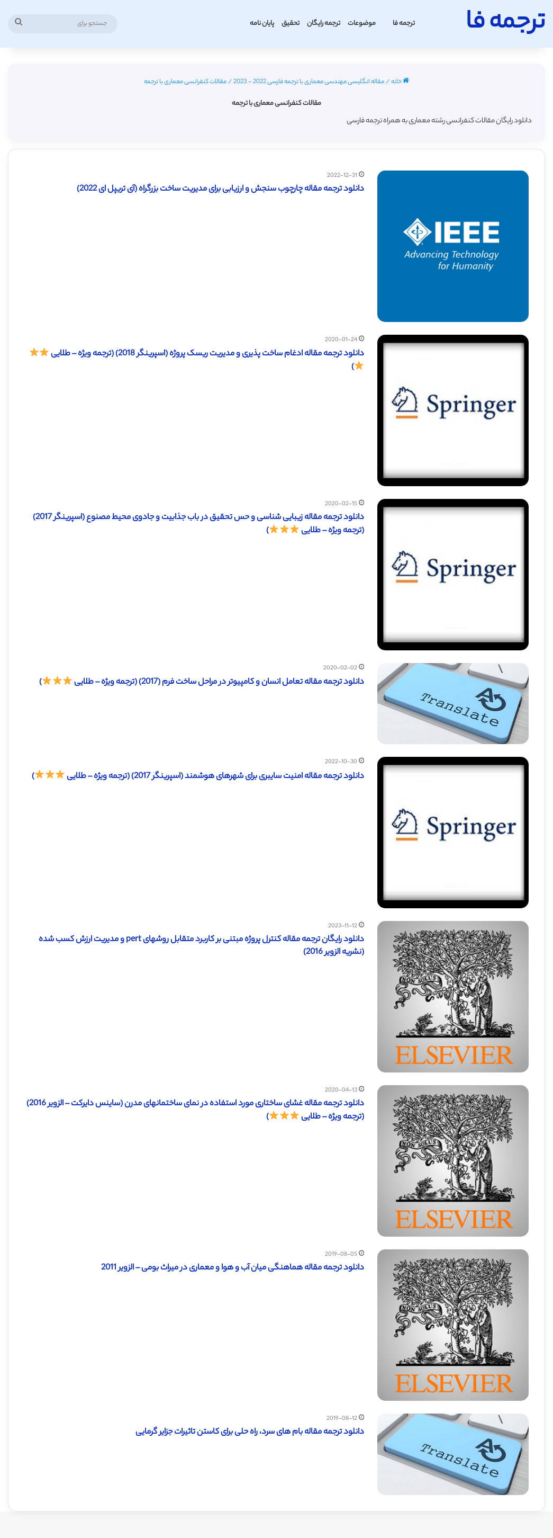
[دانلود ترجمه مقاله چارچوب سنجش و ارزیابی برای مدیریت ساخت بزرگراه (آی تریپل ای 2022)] (453, 246)
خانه (400, 82)
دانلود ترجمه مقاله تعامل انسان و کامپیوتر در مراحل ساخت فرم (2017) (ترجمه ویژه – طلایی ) (201, 682)
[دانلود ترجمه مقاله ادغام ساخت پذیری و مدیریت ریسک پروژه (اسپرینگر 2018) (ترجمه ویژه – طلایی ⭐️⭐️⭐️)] (453, 410)
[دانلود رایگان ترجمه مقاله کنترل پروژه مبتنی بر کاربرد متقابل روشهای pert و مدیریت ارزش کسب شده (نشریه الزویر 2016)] (453, 996)
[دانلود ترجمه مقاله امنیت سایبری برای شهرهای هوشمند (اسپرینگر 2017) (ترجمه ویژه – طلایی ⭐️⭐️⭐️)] (453, 832)
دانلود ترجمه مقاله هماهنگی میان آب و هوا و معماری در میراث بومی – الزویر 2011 (232, 1268)
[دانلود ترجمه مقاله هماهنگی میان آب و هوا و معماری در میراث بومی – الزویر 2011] (453, 1325)
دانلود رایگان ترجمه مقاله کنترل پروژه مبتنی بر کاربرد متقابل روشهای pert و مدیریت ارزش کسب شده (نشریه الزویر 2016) (201, 946)
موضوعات (362, 23)
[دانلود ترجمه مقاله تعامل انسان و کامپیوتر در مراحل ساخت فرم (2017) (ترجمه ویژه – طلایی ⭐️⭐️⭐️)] (453, 704)
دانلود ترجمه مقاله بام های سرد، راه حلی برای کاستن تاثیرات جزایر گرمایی (249, 1432)
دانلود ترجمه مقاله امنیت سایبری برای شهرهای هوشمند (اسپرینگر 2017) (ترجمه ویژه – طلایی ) (198, 776)
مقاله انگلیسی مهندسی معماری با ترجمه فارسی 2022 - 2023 (308, 82)
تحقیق (291, 23)
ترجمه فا (404, 23)
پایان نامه (262, 23)
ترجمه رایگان (323, 23)
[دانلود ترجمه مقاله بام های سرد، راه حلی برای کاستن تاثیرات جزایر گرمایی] (453, 1454)
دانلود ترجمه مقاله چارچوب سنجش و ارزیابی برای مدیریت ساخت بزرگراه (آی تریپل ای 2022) (220, 189)
